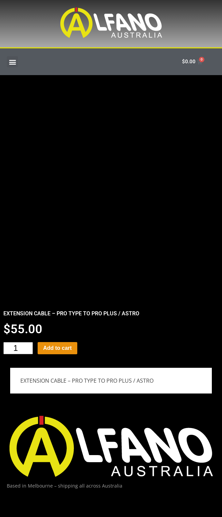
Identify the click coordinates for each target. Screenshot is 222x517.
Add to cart (57, 348)
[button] (12, 61)
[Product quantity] (18, 348)
